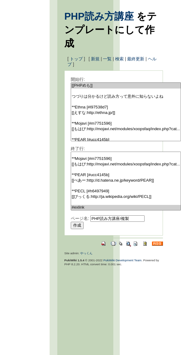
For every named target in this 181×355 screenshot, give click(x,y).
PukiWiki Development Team (123, 260)
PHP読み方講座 (99, 16)
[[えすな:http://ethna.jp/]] (126, 113)
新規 (95, 58)
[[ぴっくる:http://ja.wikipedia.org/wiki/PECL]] (126, 197)
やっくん (86, 253)
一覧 (107, 58)
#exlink (126, 207)
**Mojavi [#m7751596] (126, 123)
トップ (76, 58)
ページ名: (80, 218)
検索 (119, 58)
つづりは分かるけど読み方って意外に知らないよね (126, 97)
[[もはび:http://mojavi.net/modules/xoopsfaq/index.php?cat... (126, 129)
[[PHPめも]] (126, 86)
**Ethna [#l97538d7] (126, 107)
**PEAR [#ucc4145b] (126, 139)
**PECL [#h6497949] (126, 191)
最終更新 (135, 58)
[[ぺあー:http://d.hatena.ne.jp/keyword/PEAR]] (126, 180)
